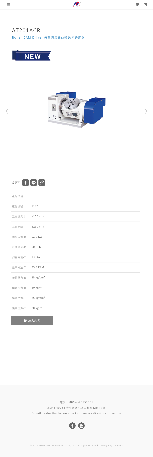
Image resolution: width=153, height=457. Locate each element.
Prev (7, 111)
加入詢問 (32, 320)
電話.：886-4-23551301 (76, 402)
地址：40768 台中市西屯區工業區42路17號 (76, 407)
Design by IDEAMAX (112, 445)
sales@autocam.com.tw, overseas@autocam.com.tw (82, 413)
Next (146, 111)
